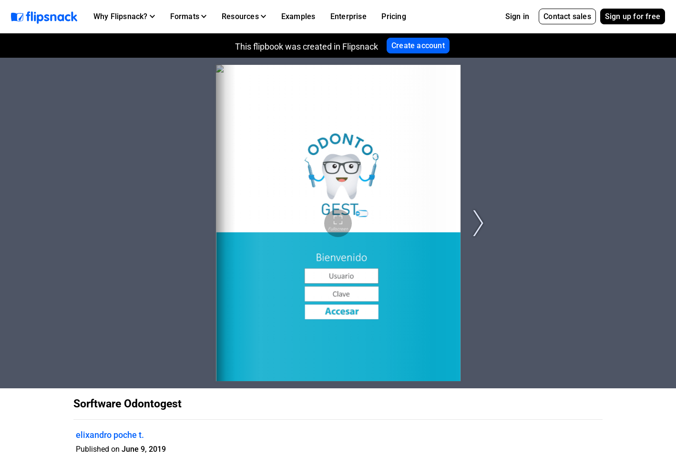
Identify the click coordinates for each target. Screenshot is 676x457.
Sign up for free (632, 16)
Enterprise (348, 16)
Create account (418, 45)
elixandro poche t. (110, 435)
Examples (298, 16)
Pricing (393, 16)
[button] (124, 16)
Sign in (517, 16)
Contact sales (567, 16)
